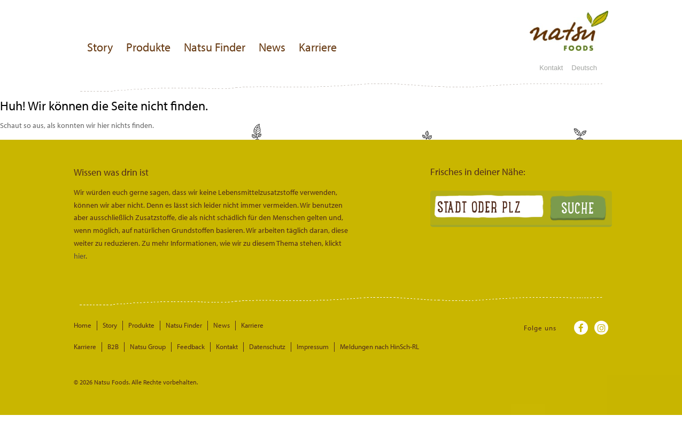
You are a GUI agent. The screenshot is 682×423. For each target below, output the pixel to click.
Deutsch (588, 68)
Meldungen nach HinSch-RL (379, 346)
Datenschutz (267, 346)
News (272, 47)
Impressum (313, 346)
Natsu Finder (214, 47)
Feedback (191, 346)
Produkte (148, 47)
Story (100, 47)
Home (82, 325)
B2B (113, 346)
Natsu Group (148, 346)
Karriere (318, 47)
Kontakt (551, 68)
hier (80, 256)
